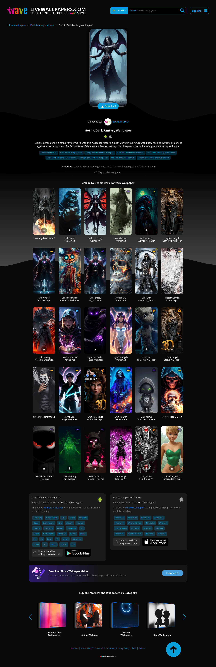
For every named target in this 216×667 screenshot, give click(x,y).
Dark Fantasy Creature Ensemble (44, 358)
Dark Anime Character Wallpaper (146, 418)
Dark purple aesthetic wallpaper (94, 157)
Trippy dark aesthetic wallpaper (100, 152)
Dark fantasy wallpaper (42, 25)
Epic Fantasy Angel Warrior (95, 299)
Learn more (172, 573)
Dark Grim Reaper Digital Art (146, 299)
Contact (74, 648)
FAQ (134, 648)
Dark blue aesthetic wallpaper (130, 152)
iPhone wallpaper (134, 507)
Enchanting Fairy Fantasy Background (172, 477)
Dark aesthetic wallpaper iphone (161, 152)
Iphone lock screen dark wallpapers (153, 157)
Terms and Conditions (103, 648)
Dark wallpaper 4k (49, 152)
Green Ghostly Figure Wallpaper (69, 477)
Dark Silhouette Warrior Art (121, 239)
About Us (85, 648)
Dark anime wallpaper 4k (71, 152)
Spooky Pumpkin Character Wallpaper (69, 299)
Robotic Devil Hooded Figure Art (95, 477)
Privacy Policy (123, 648)
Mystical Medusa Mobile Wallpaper (95, 418)
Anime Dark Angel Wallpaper (69, 418)
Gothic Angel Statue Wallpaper (172, 358)
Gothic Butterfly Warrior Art (95, 239)
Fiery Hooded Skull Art (172, 416)
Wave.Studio (116, 121)
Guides (142, 648)
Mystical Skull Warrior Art (121, 299)
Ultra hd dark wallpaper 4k (123, 157)
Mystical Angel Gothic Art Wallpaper (172, 239)
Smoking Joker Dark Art (44, 416)
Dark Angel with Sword (44, 238)
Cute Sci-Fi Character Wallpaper (146, 358)
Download (108, 106)
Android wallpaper (53, 507)
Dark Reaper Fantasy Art (69, 239)
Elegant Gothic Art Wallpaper (172, 299)
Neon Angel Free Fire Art (121, 477)
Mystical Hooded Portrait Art (69, 358)
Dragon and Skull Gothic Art (146, 477)
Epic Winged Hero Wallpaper (44, 299)
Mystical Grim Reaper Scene (121, 418)
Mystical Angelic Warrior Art (121, 358)
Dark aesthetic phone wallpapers (61, 157)
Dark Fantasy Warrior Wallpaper (146, 239)
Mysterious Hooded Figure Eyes (44, 477)
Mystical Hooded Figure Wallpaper (95, 358)
